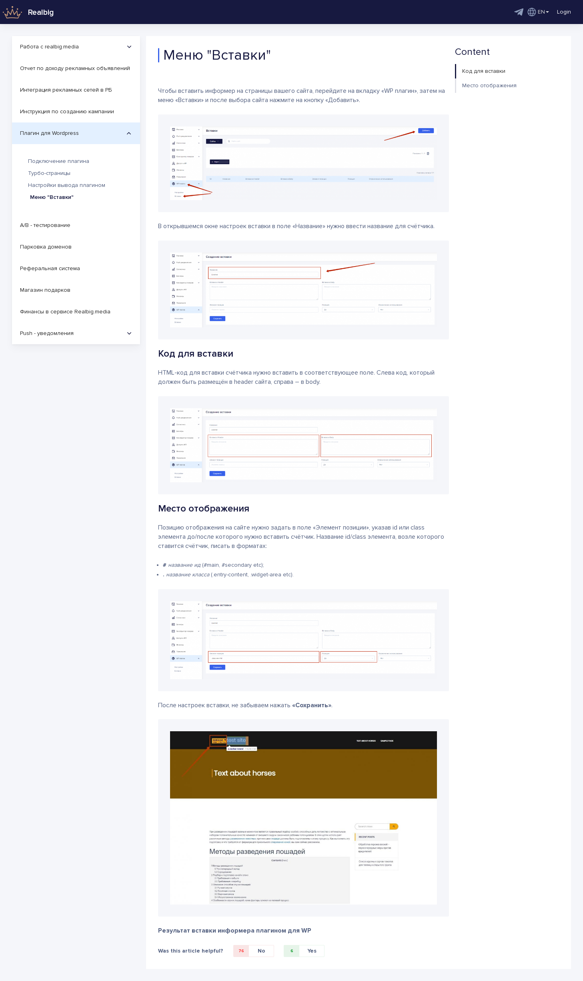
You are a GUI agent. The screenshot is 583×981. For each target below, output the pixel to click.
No (249, 951)
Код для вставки (483, 71)
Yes (300, 951)
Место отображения (489, 85)
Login (564, 11)
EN (538, 12)
